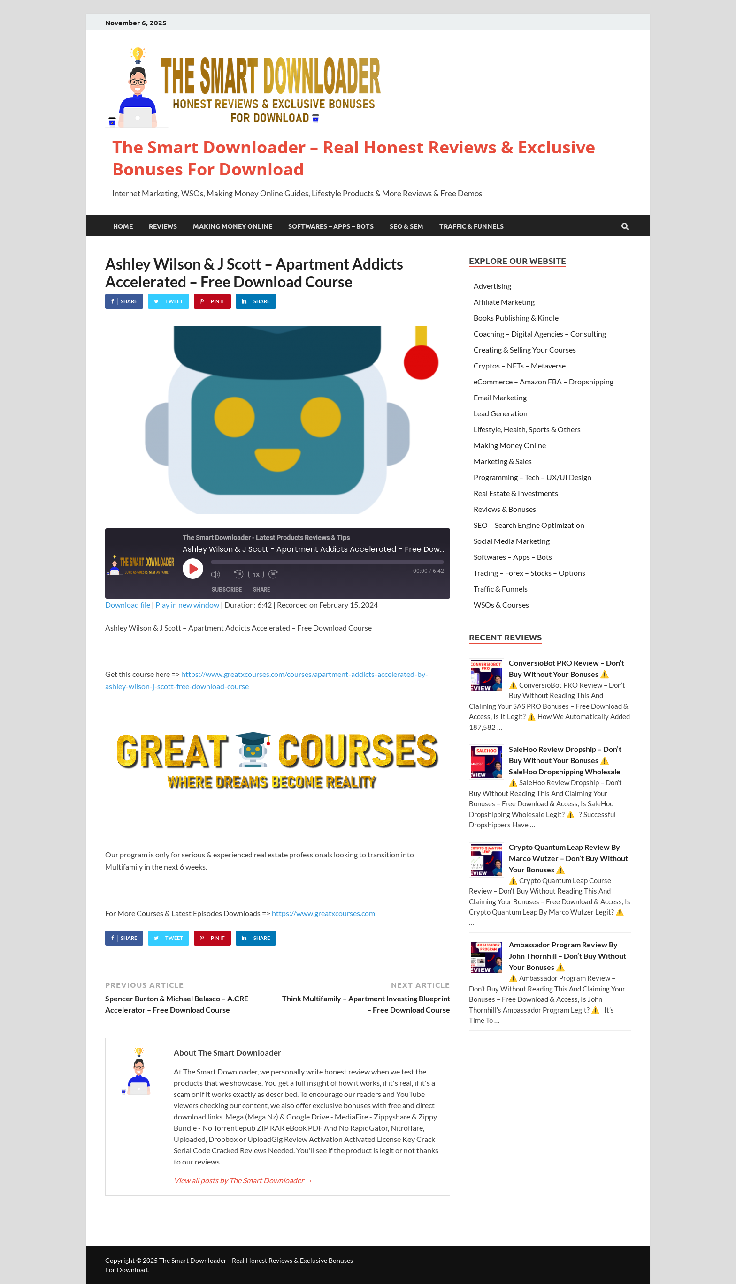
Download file (127, 604)
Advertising (492, 285)
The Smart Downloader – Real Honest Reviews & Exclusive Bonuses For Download (353, 157)
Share (261, 589)
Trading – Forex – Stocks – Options (529, 572)
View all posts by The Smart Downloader (243, 1180)
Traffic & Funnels (471, 226)
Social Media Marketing (512, 540)
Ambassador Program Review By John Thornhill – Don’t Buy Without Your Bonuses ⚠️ (567, 955)
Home (123, 226)
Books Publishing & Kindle (516, 317)
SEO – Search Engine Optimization (529, 524)
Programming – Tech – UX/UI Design (532, 477)
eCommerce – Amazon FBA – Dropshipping (543, 381)
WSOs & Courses (501, 604)
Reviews (163, 226)
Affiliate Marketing (504, 301)
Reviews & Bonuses (505, 508)
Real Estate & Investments (516, 492)
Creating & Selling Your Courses (525, 349)
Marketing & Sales (503, 461)
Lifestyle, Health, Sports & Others (527, 429)
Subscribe (227, 589)
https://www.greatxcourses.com (323, 913)
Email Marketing (500, 397)
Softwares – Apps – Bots (331, 226)
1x (256, 574)
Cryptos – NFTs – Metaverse (520, 365)
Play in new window (187, 604)
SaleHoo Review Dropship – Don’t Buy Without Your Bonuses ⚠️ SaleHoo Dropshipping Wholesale (565, 760)
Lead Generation (501, 413)
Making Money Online (232, 226)
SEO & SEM (406, 226)
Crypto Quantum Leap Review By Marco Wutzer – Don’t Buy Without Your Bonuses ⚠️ (568, 858)
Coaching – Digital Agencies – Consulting (540, 333)
